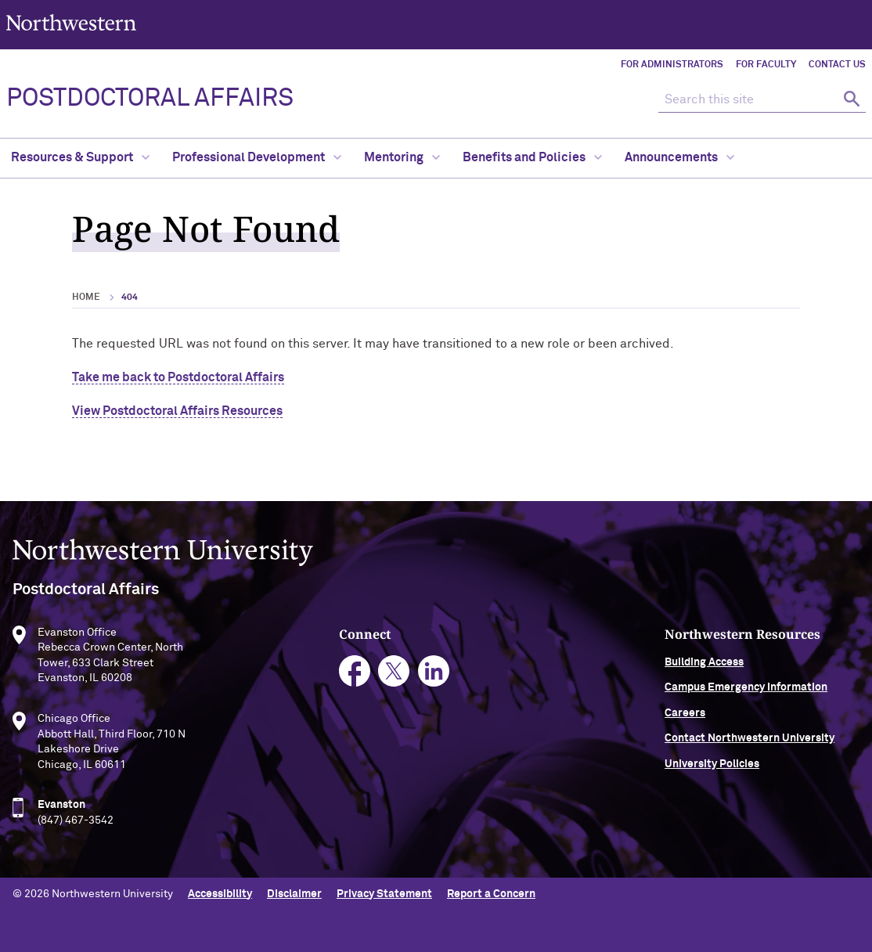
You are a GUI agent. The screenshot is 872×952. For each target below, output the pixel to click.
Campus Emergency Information (746, 691)
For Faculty (766, 65)
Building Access (704, 665)
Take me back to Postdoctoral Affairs (178, 377)
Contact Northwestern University (749, 742)
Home (86, 297)
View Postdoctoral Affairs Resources (177, 411)
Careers (685, 716)
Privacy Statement (384, 894)
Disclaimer (294, 894)
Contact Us (837, 65)
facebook (355, 674)
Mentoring (402, 157)
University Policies (712, 767)
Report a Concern (491, 894)
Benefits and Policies (532, 157)
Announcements (679, 157)
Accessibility (220, 894)
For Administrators (672, 65)
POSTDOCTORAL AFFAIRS (150, 98)
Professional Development (256, 157)
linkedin (434, 674)
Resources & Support (80, 157)
